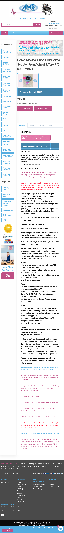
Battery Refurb (8, 210)
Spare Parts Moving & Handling (6, 143)
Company (20, 488)
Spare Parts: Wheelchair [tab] (6, 84)
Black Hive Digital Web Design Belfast (35, 524)
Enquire (5, 220)
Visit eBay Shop (42, 108)
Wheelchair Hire (7, 195)
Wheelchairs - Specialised (7, 175)
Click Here (8, 275)
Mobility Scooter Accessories (6, 63)
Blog (18, 491)
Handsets (6, 57)
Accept (7, 530)
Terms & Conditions (39, 484)
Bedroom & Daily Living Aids (49, 466)
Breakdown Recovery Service (7, 203)
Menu (14, 33)
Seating (34, 466)
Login (51, 482)
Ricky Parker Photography (37, 525)
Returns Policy (37, 489)
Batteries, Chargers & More (10, 468)
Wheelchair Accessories (6, 162)
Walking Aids (7, 101)
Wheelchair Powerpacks (6, 168)
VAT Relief (33, 125)
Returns (51, 125)
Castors (5, 119)
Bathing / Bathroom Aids (7, 51)
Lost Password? (54, 487)
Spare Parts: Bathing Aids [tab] (7, 70)
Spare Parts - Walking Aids (7, 135)
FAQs (18, 497)
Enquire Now (25, 108)
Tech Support (7, 215)
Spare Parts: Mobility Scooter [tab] (6, 77)
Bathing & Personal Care (21, 466)
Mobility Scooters (43, 464)
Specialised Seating (6, 90)
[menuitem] (24, 482)
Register (51, 484)
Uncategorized (7, 96)
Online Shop (56, 33)
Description (22, 125)
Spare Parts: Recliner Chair (7, 156)
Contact (19, 493)
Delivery (42, 125)
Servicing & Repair (7, 189)
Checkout (42, 18)
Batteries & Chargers (6, 113)
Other (4, 130)
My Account (26, 18)
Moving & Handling (6, 124)
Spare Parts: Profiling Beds (7, 149)
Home (5, 33)
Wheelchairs (56, 464)
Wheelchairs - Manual (7, 106)
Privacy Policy (37, 486)
